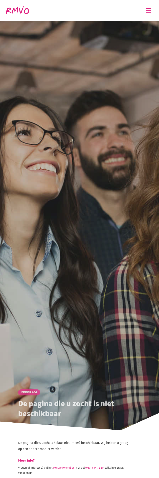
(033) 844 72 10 (94, 467)
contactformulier (63, 467)
